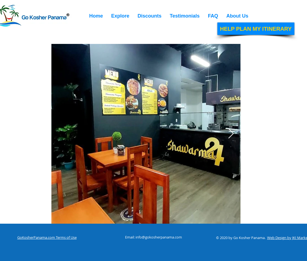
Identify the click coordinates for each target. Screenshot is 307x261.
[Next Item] (231, 133)
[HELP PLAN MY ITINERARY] (255, 29)
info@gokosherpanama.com (158, 237)
